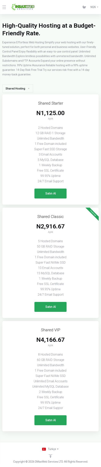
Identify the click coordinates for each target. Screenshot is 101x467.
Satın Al (50, 193)
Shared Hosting (18, 88)
